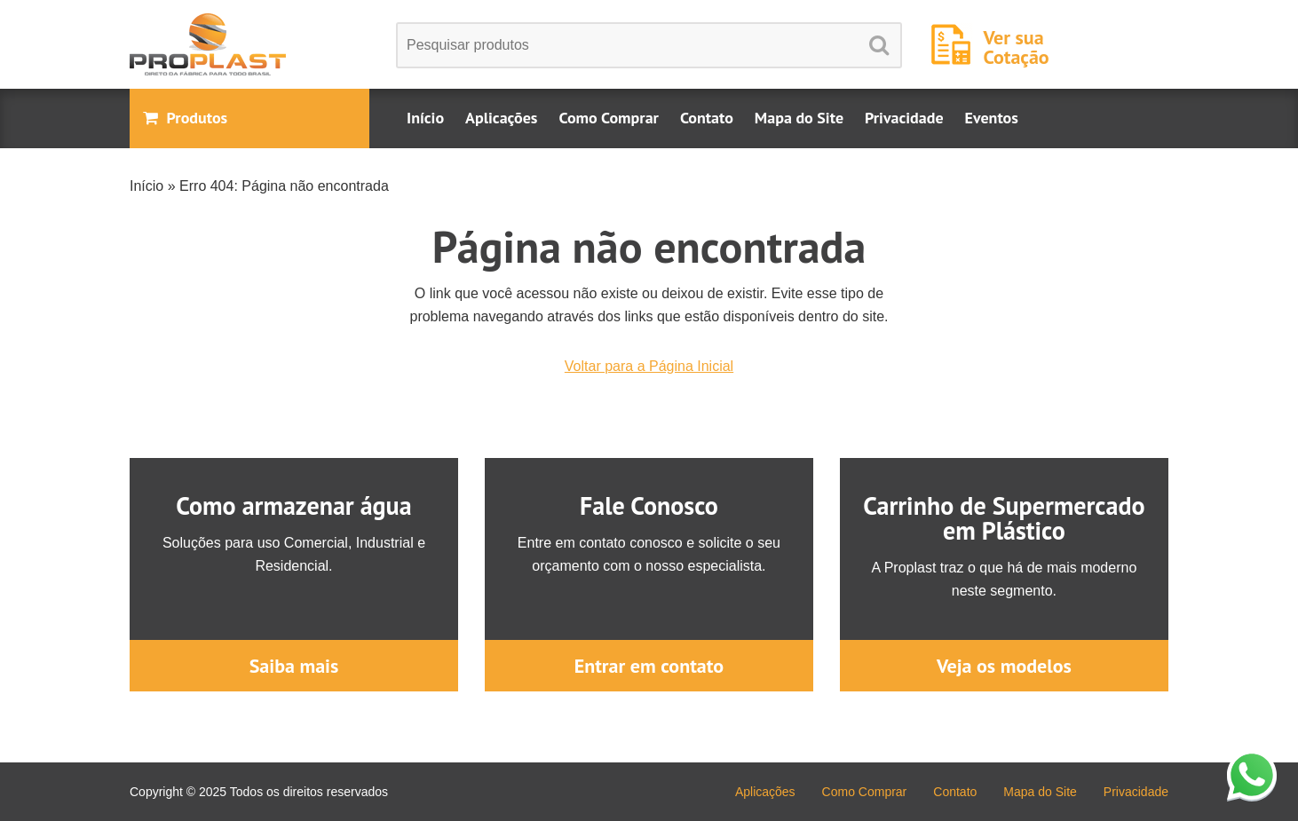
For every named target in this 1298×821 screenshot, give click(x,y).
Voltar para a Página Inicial (649, 366)
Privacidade (904, 117)
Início (425, 117)
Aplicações (501, 117)
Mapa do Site (799, 117)
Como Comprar (608, 117)
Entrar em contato (649, 665)
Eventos (991, 117)
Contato (706, 117)
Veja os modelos (1004, 665)
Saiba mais (294, 665)
